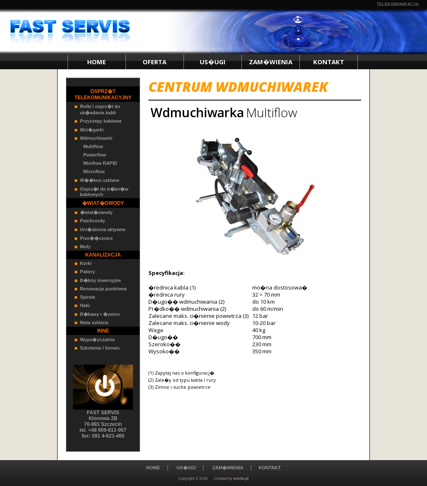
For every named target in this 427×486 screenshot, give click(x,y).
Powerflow (94, 154)
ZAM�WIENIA (270, 62)
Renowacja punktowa (103, 288)
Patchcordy (92, 220)
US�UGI (213, 62)
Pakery (87, 271)
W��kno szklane (100, 180)
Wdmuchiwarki (96, 138)
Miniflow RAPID (100, 163)
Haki (85, 305)
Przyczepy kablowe (101, 120)
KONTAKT (328, 62)
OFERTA (154, 62)
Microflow (94, 171)
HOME (96, 62)
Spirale (87, 297)
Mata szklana (94, 322)
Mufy (85, 246)
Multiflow (93, 146)
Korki (86, 263)
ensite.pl (241, 478)
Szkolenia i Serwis (100, 347)
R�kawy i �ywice (100, 314)
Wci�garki (92, 129)
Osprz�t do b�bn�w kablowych (101, 191)
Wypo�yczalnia (97, 339)
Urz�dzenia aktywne (103, 229)
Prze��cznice (96, 238)
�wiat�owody (96, 212)
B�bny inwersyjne (100, 280)
